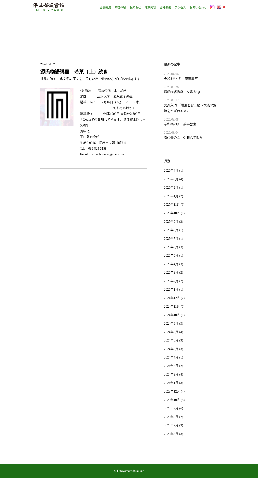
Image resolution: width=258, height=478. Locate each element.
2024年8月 (171, 332)
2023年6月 (171, 434)
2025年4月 (171, 264)
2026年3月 (171, 179)
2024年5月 (171, 349)
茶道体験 (120, 7)
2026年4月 (171, 170)
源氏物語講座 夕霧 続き (182, 92)
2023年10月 (172, 400)
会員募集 (105, 7)
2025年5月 (171, 255)
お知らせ (135, 7)
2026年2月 (171, 187)
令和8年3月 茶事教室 (180, 124)
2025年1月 (171, 289)
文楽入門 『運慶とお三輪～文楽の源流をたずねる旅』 (190, 108)
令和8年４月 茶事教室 (181, 78)
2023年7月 (171, 425)
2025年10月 (172, 213)
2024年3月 (171, 366)
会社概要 (165, 7)
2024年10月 (172, 315)
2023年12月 (172, 391)
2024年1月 (171, 383)
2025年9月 (171, 221)
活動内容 (150, 7)
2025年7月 (171, 238)
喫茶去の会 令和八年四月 (183, 137)
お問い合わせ (198, 7)
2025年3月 (171, 272)
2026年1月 (171, 196)
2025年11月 (172, 204)
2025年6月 (171, 247)
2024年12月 (172, 298)
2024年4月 (171, 357)
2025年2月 (171, 281)
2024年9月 (171, 323)
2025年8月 (171, 230)
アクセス (180, 7)
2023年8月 (171, 417)
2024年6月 (171, 340)
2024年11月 (172, 306)
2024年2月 (171, 374)
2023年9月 (171, 408)
